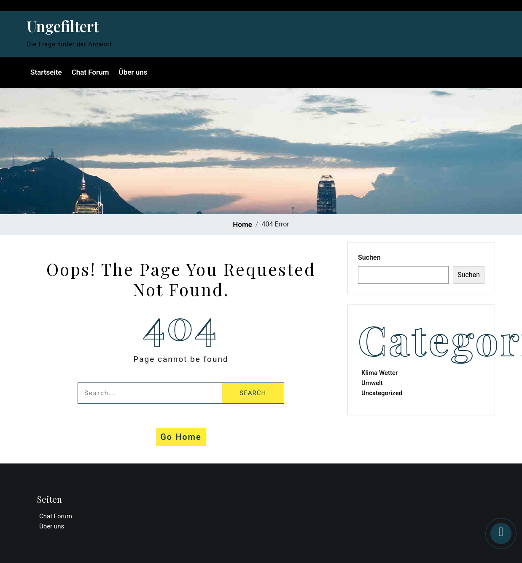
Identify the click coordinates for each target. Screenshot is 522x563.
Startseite (46, 72)
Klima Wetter (379, 373)
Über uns (132, 72)
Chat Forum (90, 72)
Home (242, 224)
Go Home (181, 437)
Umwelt (372, 383)
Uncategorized (381, 393)
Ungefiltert (63, 26)
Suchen (369, 257)
